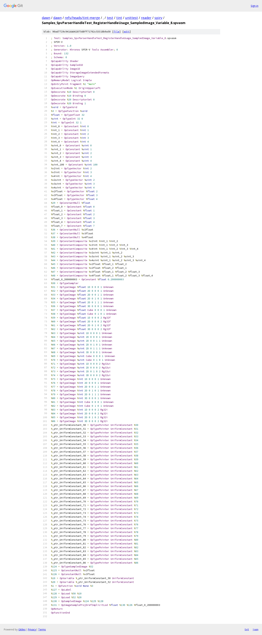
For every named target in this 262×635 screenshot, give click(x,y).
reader (146, 17)
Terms (42, 629)
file (116, 31)
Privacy (32, 629)
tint (119, 17)
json (255, 629)
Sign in (254, 5)
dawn (46, 17)
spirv (158, 17)
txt (247, 629)
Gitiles (21, 629)
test (110, 17)
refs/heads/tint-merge (82, 17)
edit (127, 31)
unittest (131, 17)
